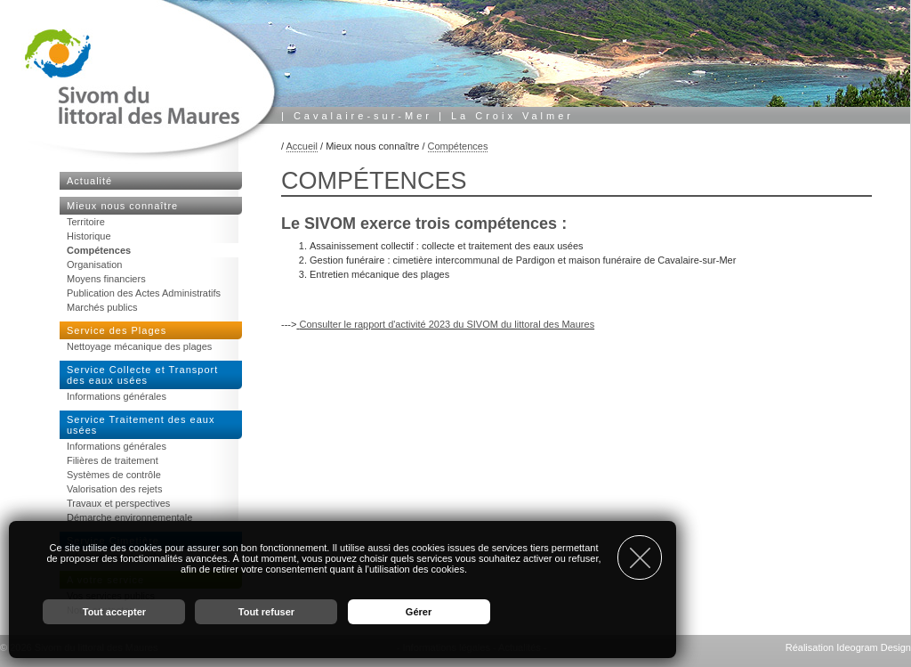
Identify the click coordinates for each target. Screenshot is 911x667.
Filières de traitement (112, 460)
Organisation (94, 264)
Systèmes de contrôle (114, 474)
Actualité (89, 180)
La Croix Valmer (512, 115)
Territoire (86, 221)
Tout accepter (114, 611)
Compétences (458, 146)
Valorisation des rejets (114, 489)
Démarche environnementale (129, 517)
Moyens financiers (106, 278)
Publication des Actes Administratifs (144, 293)
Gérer (418, 611)
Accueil (302, 146)
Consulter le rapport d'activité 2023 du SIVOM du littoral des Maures (446, 324)
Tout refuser (266, 611)
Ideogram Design (873, 647)
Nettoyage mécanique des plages (139, 346)
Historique (89, 236)
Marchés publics (102, 307)
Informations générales (116, 396)
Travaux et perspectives (118, 503)
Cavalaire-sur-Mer (363, 115)
